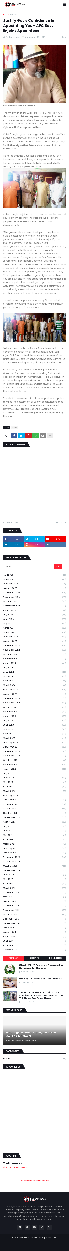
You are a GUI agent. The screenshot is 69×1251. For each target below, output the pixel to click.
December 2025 (34, 592)
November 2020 (34, 861)
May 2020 (34, 879)
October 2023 (34, 707)
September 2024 (34, 658)
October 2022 (34, 760)
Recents (34, 958)
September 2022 (34, 764)
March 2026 (34, 579)
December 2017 (34, 919)
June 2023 (34, 725)
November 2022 (34, 756)
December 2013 (34, 949)
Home (6, 14)
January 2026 (34, 588)
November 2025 (34, 597)
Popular (13, 958)
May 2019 (34, 897)
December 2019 (34, 892)
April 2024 (34, 681)
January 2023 (34, 747)
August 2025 (34, 610)
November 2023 (34, 703)
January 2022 (34, 800)
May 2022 (34, 782)
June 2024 (34, 672)
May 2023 (34, 729)
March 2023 (34, 738)
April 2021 (34, 839)
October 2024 (34, 654)
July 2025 (34, 614)
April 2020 (34, 883)
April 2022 (34, 786)
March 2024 (34, 685)
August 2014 (34, 936)
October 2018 (34, 914)
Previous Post (12, 522)
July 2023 (34, 720)
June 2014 (34, 941)
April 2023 (34, 733)
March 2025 (34, 632)
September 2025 (34, 606)
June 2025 (34, 619)
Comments (55, 958)
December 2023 (34, 698)
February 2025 (34, 636)
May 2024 (34, 676)
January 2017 (34, 927)
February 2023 (34, 742)
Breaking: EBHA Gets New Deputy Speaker (41, 978)
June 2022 (34, 778)
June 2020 (34, 875)
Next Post (59, 522)
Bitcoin (34, 1058)
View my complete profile (15, 1167)
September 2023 (34, 711)
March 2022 (34, 791)
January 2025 (34, 641)
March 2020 (34, 888)
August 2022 (34, 769)
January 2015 (34, 932)
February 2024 (34, 689)
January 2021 (34, 853)
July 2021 (34, 826)
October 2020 (34, 866)
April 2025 (34, 628)
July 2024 (34, 667)
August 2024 (34, 663)
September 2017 (34, 923)
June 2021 (34, 830)
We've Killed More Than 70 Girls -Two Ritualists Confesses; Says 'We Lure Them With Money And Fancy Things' (41, 995)
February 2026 (34, 584)
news (14, 14)
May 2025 (34, 623)
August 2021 (34, 822)
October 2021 (34, 813)
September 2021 (34, 817)
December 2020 (34, 857)
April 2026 (34, 575)
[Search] (29, 566)
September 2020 (34, 870)
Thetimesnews (12, 1163)
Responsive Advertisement (34, 1180)
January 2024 (34, 694)
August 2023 (34, 716)
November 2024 (34, 650)
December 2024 (34, 645)
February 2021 (34, 848)
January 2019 (34, 901)
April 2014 (34, 945)
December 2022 (34, 751)
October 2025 (34, 601)
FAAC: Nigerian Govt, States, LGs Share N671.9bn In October (31, 1034)
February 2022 (34, 795)
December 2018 (34, 905)
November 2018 (34, 910)
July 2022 (34, 773)
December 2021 (34, 804)
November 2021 (34, 808)
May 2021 (34, 835)
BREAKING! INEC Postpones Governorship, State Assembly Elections (41, 967)
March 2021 (34, 844)
